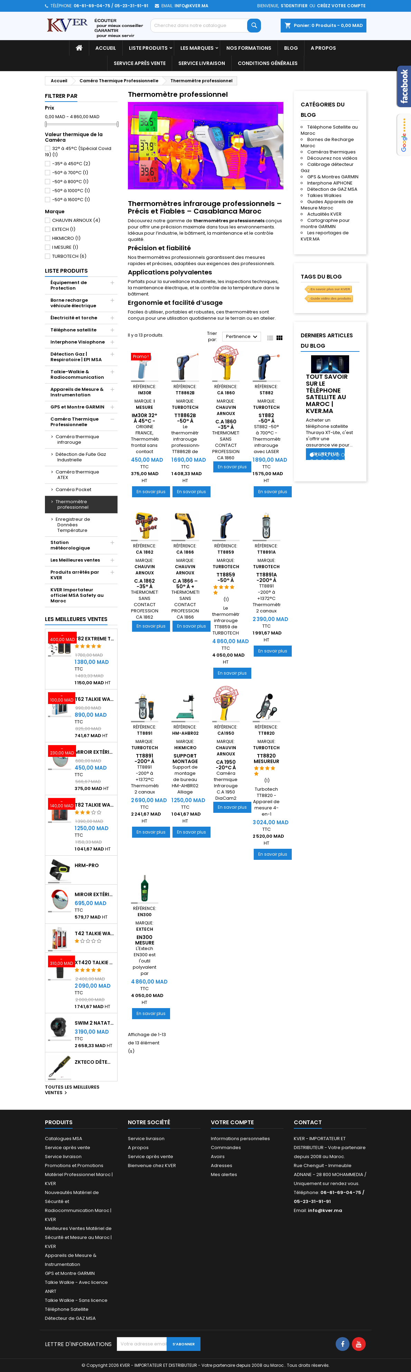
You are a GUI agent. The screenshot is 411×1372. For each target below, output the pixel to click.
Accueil (105, 48)
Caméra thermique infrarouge (77, 439)
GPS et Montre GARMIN (77, 407)
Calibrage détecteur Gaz (327, 167)
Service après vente (140, 63)
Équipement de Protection (68, 285)
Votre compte (232, 1122)
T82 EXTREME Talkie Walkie (94, 638)
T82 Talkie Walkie (94, 805)
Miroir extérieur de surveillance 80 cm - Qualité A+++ (94, 894)
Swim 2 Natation (94, 1023)
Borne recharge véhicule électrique (73, 303)
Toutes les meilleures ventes (72, 1090)
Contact (308, 1122)
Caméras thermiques (331, 152)
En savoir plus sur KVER (330, 289)
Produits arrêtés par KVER (74, 575)
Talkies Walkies (324, 195)
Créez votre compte (341, 6)
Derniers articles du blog (327, 340)
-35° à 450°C (71, 163)
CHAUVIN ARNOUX (76, 220)
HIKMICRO (66, 238)
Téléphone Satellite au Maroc (329, 130)
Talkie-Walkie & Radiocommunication (77, 374)
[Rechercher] (205, 25)
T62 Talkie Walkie (94, 699)
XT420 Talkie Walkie (94, 962)
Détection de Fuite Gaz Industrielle (81, 457)
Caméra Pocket (73, 489)
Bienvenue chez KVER (152, 1165)
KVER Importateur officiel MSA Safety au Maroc (77, 595)
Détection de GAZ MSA (332, 189)
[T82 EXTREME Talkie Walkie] (59, 638)
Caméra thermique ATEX (77, 475)
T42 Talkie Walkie (94, 933)
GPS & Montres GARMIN (332, 176)
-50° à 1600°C (71, 199)
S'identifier (294, 6)
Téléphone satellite (73, 330)
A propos (323, 48)
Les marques (197, 48)
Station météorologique (70, 545)
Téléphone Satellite (66, 1309)
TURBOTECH (69, 256)
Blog (291, 48)
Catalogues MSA (63, 1138)
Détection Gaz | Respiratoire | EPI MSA (76, 357)
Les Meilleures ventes (75, 560)
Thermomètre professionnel (72, 504)
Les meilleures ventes (76, 619)
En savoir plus (153, 491)
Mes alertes (224, 1174)
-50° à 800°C (70, 181)
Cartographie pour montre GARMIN (325, 223)
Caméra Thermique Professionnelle (74, 422)
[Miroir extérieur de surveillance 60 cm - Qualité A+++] (59, 751)
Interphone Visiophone (77, 342)
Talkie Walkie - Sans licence (76, 1300)
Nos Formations (248, 48)
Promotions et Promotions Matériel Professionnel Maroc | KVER (79, 1174)
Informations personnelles (240, 1138)
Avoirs (218, 1156)
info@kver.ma (191, 6)
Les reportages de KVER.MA (325, 235)
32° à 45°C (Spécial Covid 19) (78, 151)
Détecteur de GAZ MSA (70, 1318)
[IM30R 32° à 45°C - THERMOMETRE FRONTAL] (145, 357)
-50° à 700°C (70, 172)
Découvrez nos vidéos (332, 158)
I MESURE (65, 247)
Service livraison (201, 63)
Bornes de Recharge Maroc (327, 142)
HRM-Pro (87, 865)
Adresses (221, 1165)
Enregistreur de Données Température (73, 525)
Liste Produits (148, 48)
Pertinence (243, 337)
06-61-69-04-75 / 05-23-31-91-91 (111, 6)
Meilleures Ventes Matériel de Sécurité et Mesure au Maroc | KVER (78, 1237)
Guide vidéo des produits (330, 298)
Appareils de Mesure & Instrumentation (77, 392)
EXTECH (63, 229)
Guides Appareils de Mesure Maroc (327, 204)
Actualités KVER (324, 214)
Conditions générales (268, 63)
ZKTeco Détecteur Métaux (94, 1062)
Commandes (226, 1147)
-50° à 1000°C (71, 190)
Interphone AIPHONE (330, 183)
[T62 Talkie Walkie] (59, 698)
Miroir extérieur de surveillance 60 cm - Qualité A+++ (94, 752)
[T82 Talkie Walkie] (59, 804)
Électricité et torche (73, 317)
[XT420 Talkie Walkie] (59, 962)
